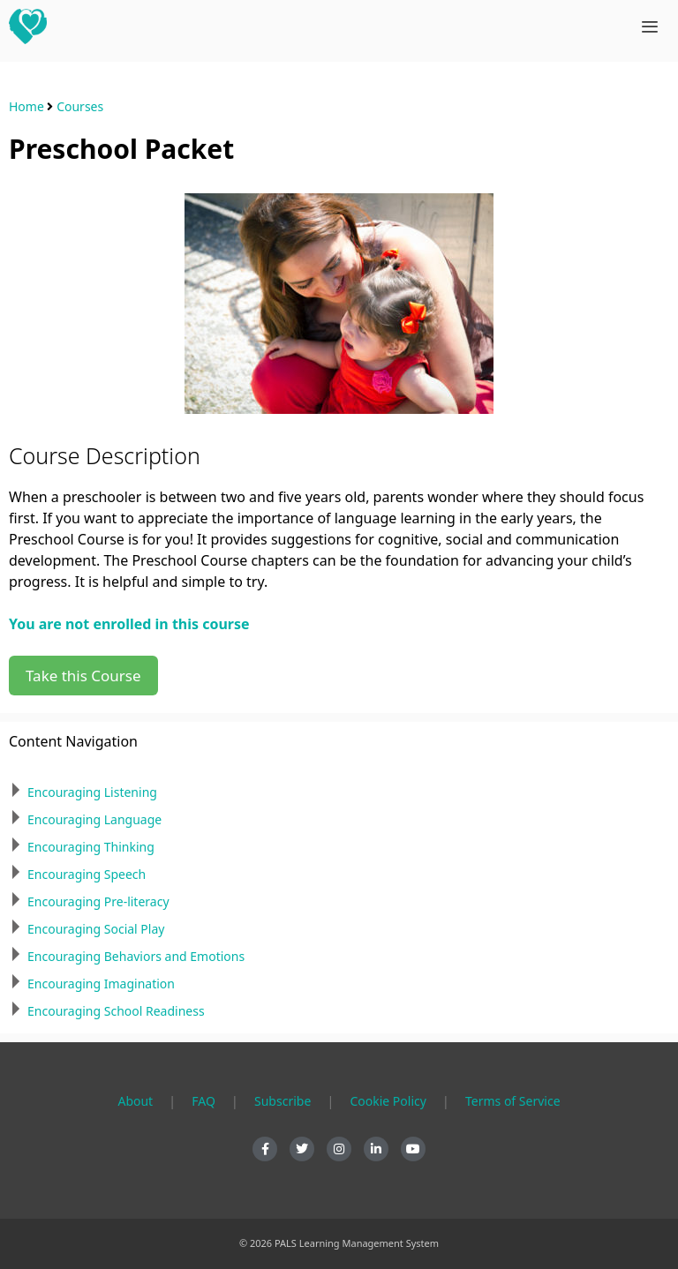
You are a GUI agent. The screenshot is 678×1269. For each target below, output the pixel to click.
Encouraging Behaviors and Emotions (136, 956)
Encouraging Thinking (90, 846)
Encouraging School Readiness (116, 1010)
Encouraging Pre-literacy (98, 901)
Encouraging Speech (86, 874)
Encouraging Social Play (95, 928)
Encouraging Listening (92, 792)
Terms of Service (513, 1101)
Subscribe (282, 1101)
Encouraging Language (94, 819)
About (135, 1101)
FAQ (203, 1101)
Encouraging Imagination (101, 983)
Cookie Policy (388, 1101)
